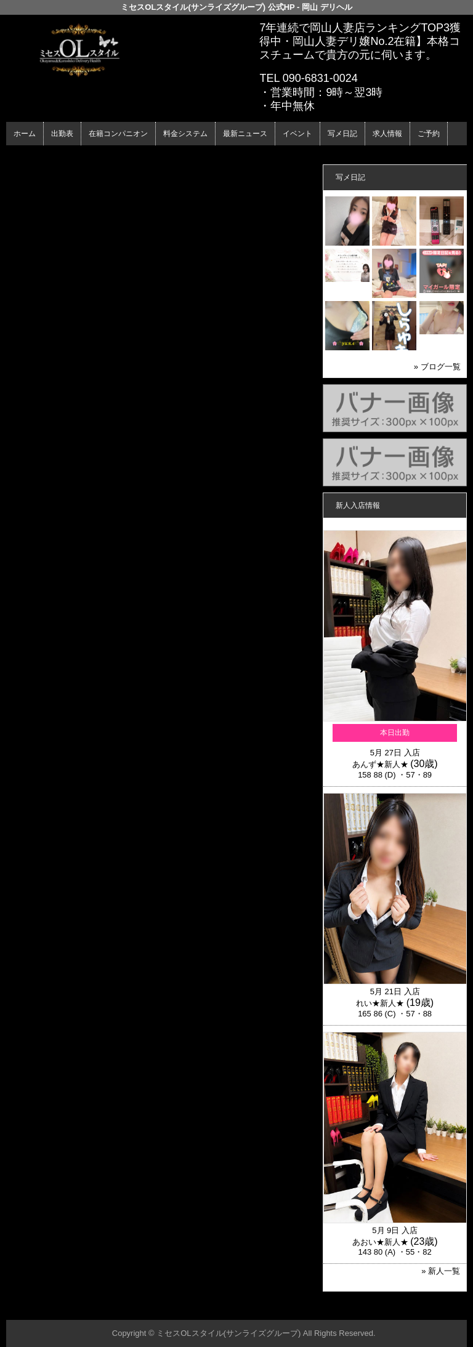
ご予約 (429, 133)
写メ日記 (342, 133)
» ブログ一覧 (437, 366)
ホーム (25, 133)
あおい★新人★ (380, 1242)
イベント (297, 133)
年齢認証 (25, 156)
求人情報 (387, 133)
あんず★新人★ (380, 764)
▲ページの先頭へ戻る (421, 1308)
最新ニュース (245, 133)
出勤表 (62, 133)
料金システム (185, 133)
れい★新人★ (380, 1003)
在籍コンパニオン (118, 133)
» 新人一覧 (440, 1271)
